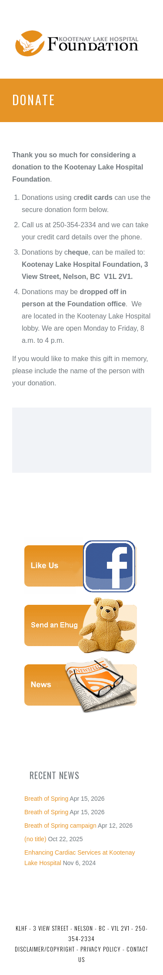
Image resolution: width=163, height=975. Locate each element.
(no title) (35, 839)
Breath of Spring (46, 798)
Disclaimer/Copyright (45, 949)
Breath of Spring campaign (60, 825)
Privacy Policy (100, 949)
